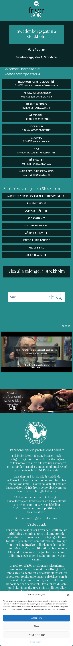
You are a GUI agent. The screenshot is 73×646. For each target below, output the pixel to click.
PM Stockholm (36, 202)
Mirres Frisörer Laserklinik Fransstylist (36, 194)
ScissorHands (36, 216)
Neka (36, 626)
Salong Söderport (36, 224)
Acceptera (36, 618)
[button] (68, 594)
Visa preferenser (36, 635)
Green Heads (36, 253)
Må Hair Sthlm (36, 231)
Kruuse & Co (36, 246)
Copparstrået (36, 209)
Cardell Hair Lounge (36, 238)
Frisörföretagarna (49, 457)
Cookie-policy (35, 641)
